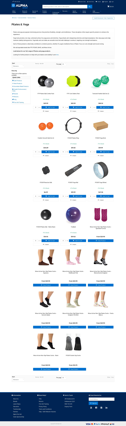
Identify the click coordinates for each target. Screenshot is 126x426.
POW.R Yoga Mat (73, 182)
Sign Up (94, 403)
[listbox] (18, 66)
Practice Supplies (45, 11)
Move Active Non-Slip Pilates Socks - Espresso (46, 272)
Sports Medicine (75, 11)
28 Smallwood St (70, 399)
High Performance (96, 11)
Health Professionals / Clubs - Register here (103, 18)
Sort (13, 63)
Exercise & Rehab (35, 11)
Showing (39, 63)
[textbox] (64, 6)
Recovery (65, 11)
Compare (47, 111)
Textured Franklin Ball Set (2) (100, 93)
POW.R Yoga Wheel (100, 182)
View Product (102, 240)
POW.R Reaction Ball (46, 182)
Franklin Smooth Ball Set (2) (46, 138)
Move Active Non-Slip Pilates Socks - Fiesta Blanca (100, 314)
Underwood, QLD (70, 401)
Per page (58, 64)
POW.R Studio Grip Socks (73, 355)
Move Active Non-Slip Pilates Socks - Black (45, 355)
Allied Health (14, 11)
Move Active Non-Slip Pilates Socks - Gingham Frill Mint (73, 314)
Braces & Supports (24, 11)
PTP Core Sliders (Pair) (73, 93)
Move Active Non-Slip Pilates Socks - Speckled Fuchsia (100, 227)
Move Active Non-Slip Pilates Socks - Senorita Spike (46, 314)
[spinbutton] (35, 107)
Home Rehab (84, 11)
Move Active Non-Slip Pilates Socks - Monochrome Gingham (100, 272)
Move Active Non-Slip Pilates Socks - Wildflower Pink (73, 272)
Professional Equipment (56, 13)
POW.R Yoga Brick (100, 138)
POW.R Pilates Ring (73, 138)
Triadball (73, 227)
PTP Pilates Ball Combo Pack (46, 93)
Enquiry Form (68, 406)
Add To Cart (51, 107)
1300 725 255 (68, 404)
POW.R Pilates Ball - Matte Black (45, 227)
